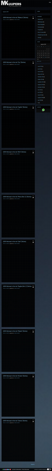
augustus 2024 (40, 84)
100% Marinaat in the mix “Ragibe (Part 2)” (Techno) (17, 286)
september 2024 (41, 82)
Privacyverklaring (25, 469)
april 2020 (40, 100)
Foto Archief (40, 27)
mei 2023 (39, 89)
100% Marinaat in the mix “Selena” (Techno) (15, 421)
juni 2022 (39, 92)
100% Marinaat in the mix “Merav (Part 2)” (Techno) (17, 197)
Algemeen (40, 19)
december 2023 (40, 87)
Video (39, 37)
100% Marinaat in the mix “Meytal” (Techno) (15, 331)
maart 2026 (40, 66)
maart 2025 (40, 71)
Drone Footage (40, 24)
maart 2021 (40, 95)
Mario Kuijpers (17, 19)
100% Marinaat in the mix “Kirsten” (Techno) (15, 376)
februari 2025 (40, 74)
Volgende (33, 464)
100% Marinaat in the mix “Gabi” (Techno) (14, 241)
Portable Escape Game (42, 34)
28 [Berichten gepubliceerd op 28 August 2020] (45, 57)
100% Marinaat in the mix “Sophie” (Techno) (15, 107)
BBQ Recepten (40, 22)
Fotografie (40, 29)
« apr (38, 61)
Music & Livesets (6, 19)
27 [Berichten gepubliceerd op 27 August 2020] (43, 57)
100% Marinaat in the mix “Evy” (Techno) (14, 62)
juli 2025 (39, 69)
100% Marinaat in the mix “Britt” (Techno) (14, 152)
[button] (49, 469)
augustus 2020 (40, 97)
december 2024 (40, 76)
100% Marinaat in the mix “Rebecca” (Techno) (15, 17)
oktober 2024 (40, 79)
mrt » (40, 61)
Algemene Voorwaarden (16, 469)
